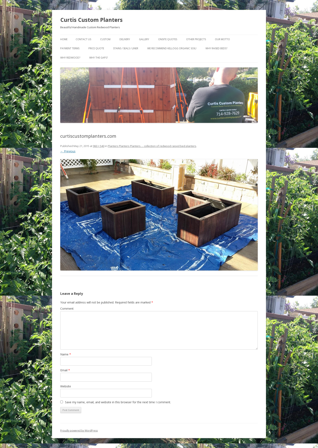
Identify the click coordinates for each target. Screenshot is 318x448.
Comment (67, 308)
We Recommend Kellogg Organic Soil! (171, 48)
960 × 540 (98, 146)
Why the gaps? (98, 57)
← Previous (67, 151)
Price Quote (96, 48)
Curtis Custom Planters (91, 20)
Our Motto (222, 39)
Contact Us (83, 39)
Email (65, 370)
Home (63, 39)
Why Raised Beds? (216, 48)
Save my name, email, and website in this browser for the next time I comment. (118, 402)
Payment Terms (69, 48)
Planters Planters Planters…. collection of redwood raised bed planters (152, 146)
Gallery (144, 39)
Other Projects (196, 39)
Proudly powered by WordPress (79, 430)
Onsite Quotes (167, 39)
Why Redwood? (70, 57)
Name (65, 354)
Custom (105, 39)
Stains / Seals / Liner (125, 48)
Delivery (125, 39)
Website (65, 386)
